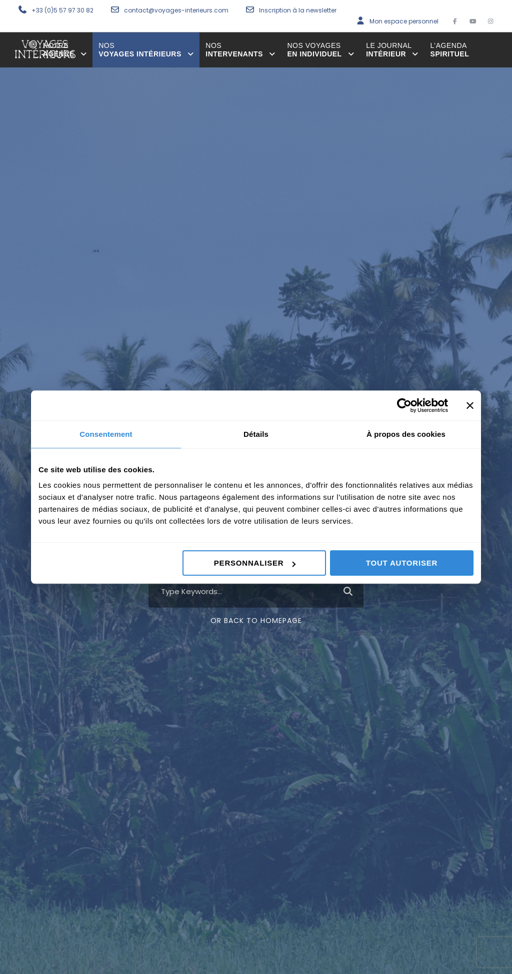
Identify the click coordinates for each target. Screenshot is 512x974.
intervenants (240, 49)
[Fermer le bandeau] (470, 405)
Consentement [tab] (106, 434)
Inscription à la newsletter (297, 10)
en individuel (320, 49)
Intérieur (392, 49)
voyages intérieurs (146, 49)
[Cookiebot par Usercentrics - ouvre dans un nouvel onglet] (404, 405)
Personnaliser (255, 563)
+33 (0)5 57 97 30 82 (63, 10)
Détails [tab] (256, 434)
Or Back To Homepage (256, 621)
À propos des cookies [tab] (406, 434)
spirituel (450, 49)
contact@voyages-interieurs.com (177, 10)
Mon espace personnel (404, 21)
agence (64, 49)
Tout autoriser (402, 563)
